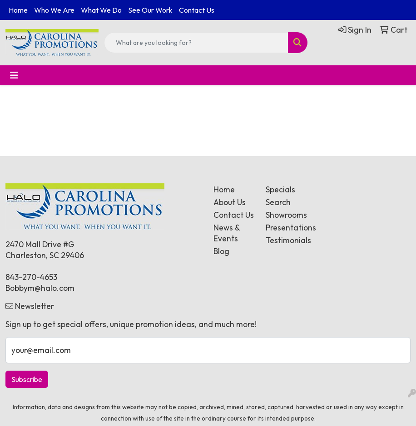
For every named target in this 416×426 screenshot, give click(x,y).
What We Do (101, 10)
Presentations (286, 228)
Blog (221, 251)
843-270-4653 (31, 277)
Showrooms (286, 215)
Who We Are (54, 10)
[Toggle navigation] (14, 75)
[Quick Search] (196, 42)
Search (278, 202)
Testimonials (286, 240)
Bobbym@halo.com (39, 288)
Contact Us (196, 10)
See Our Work (150, 10)
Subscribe (26, 379)
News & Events (226, 233)
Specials (280, 190)
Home (18, 10)
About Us (229, 202)
